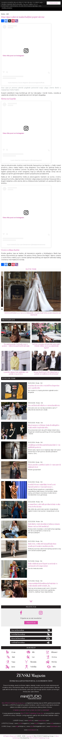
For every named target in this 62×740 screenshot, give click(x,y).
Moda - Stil (39, 383)
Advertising (25, 710)
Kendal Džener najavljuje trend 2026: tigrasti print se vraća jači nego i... (42, 485)
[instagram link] (41, 613)
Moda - (3, 14)
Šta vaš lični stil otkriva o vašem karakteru (44, 405)
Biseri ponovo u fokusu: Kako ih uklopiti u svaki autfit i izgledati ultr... (43, 426)
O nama (16, 710)
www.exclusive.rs (54, 723)
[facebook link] (21, 613)
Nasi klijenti (36, 710)
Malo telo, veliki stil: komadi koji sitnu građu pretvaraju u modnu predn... (42, 545)
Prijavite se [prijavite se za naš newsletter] (31, 623)
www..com (42, 720)
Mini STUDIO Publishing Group (39, 738)
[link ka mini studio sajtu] (31, 699)
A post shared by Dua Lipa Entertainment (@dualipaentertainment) (26, 244)
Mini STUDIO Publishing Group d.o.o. (13, 703)
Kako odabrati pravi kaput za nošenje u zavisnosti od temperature (42, 564)
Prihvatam (54, 3)
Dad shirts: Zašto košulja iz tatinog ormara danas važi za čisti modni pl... (44, 525)
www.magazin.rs (22, 723)
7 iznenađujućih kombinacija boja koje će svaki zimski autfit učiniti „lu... (43, 584)
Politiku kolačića (7, 8)
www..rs (28, 720)
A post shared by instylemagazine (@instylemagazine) (26, 160)
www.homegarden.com (36, 726)
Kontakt (46, 710)
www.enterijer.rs (18, 726)
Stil (7, 14)
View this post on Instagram (13, 56)
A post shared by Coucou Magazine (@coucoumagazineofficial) (26, 82)
